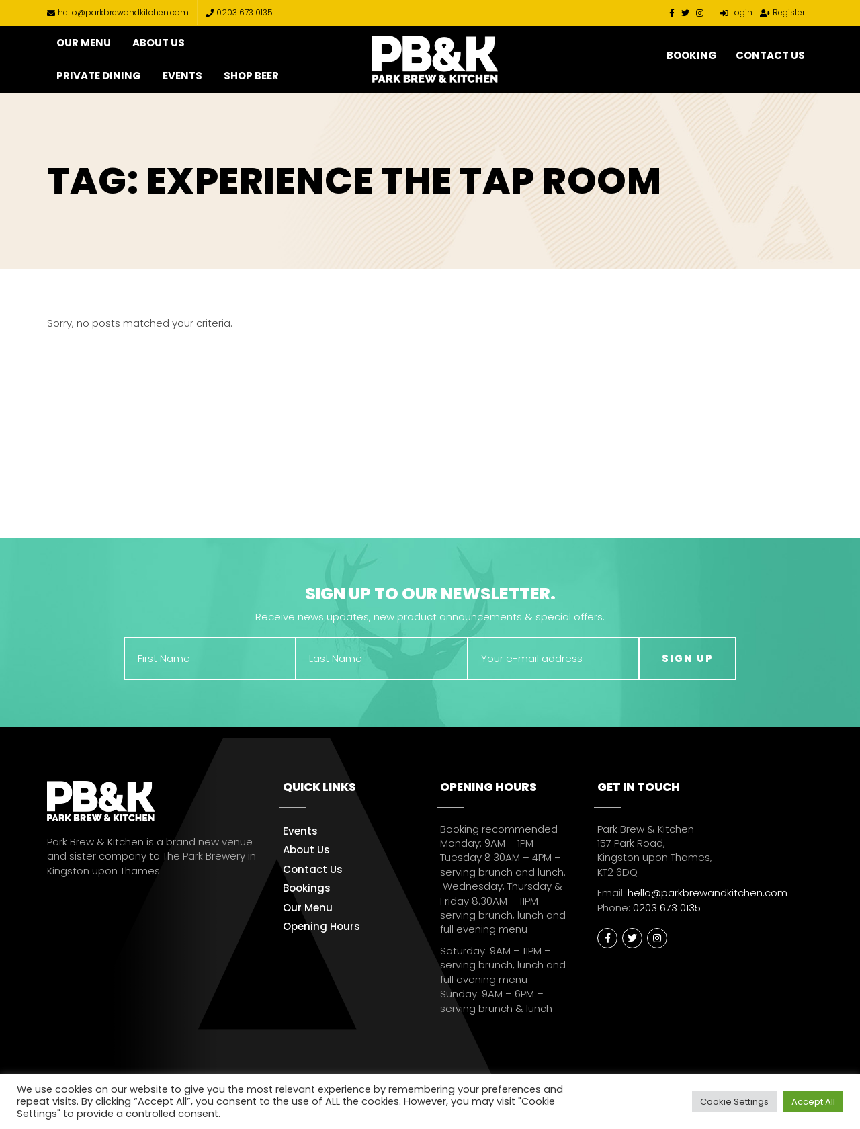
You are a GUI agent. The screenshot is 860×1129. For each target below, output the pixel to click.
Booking (691, 55)
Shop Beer (251, 76)
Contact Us (770, 55)
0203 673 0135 (239, 12)
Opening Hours (321, 926)
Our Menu (83, 43)
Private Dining (98, 76)
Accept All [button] (813, 1101)
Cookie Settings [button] (734, 1101)
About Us (158, 43)
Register (782, 12)
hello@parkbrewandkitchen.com (118, 12)
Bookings (307, 888)
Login (736, 12)
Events (182, 76)
